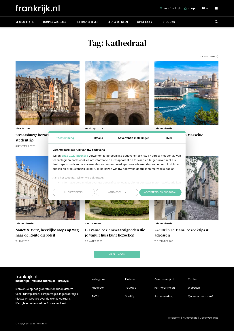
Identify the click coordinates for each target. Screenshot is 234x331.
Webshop (194, 288)
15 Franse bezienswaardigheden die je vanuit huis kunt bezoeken (115, 233)
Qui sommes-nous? (201, 296)
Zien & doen (23, 129)
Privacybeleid (190, 317)
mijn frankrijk (172, 8)
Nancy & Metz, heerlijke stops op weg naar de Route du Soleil (47, 233)
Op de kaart (145, 22)
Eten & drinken (117, 22)
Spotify (129, 296)
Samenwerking (163, 296)
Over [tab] (169, 137)
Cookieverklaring (209, 317)
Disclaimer (174, 317)
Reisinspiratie (25, 22)
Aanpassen (117, 192)
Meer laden (117, 255)
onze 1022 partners (75, 155)
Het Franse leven (87, 22)
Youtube (130, 288)
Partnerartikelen (164, 288)
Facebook (98, 288)
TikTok (96, 296)
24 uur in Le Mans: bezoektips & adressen (181, 233)
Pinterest (131, 279)
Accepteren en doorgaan (160, 192)
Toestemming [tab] (65, 137)
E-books (169, 22)
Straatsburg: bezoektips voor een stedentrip (44, 138)
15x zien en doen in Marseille (178, 135)
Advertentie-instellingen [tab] (134, 137)
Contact (193, 279)
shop (191, 8)
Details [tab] (98, 137)
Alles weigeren (73, 192)
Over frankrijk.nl (164, 279)
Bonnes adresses (54, 22)
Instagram (98, 279)
